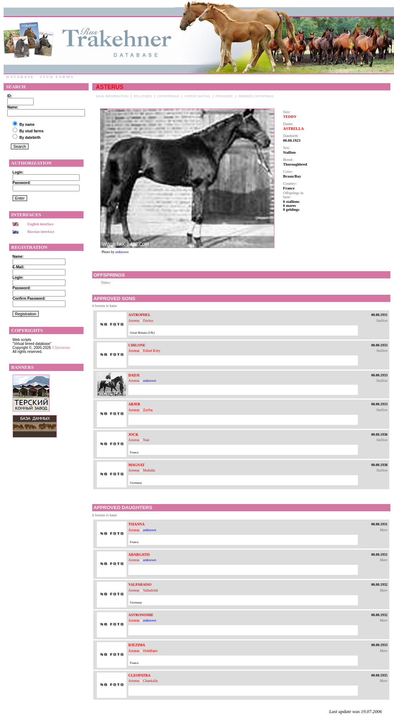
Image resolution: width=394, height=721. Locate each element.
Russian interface (40, 232)
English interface (40, 224)
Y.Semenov (61, 348)
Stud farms (57, 77)
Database (20, 77)
